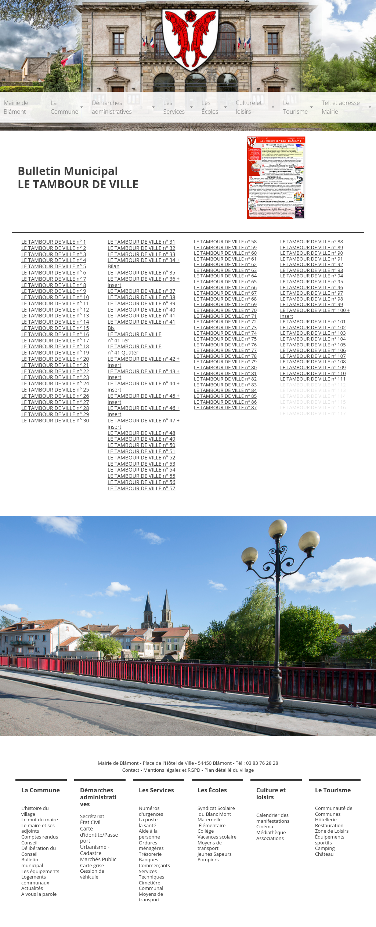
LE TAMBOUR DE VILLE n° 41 (141, 315)
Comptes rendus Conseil (39, 839)
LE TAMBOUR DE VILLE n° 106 (313, 350)
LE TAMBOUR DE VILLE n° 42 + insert (144, 361)
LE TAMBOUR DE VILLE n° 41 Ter (135, 337)
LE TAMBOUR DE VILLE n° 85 (225, 396)
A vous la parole (39, 894)
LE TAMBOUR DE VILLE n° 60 (225, 253)
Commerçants (154, 865)
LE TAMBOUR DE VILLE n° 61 (225, 258)
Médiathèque (271, 832)
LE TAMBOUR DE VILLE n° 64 (225, 275)
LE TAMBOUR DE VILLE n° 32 (141, 247)
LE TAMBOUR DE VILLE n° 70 (225, 310)
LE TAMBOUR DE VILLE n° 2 (53, 247)
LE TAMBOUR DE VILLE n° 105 (313, 344)
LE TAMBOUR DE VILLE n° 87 (225, 407)
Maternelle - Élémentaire (211, 822)
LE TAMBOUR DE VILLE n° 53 (141, 463)
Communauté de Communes (333, 811)
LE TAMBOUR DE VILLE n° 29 (55, 414)
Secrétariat (92, 816)
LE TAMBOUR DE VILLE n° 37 (141, 290)
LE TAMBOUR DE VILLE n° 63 (225, 270)
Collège (206, 831)
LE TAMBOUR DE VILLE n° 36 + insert (144, 281)
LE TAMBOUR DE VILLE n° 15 (55, 327)
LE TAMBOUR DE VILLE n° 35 (141, 272)
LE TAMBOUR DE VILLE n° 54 (141, 469)
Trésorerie (150, 854)
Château (324, 854)
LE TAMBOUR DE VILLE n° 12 (55, 309)
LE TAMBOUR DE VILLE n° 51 (141, 451)
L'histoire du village (35, 811)
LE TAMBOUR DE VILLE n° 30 (55, 420)
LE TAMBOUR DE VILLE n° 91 (311, 258)
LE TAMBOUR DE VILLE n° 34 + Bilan (144, 263)
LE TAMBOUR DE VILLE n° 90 (311, 253)
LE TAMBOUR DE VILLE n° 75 (225, 338)
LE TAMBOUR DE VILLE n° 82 (225, 378)
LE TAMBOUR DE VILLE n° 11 (55, 303)
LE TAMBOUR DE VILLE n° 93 (311, 270)
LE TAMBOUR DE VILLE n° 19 (55, 352)
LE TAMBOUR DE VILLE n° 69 (225, 304)
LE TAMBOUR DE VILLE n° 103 (313, 333)
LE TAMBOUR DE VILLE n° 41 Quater (135, 349)
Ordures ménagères (151, 845)
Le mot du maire (39, 819)
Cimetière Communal (151, 885)
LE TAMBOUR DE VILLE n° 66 (225, 287)
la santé (147, 825)
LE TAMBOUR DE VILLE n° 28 (55, 407)
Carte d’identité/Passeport (99, 834)
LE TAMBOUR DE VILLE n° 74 (225, 333)
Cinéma (264, 826)
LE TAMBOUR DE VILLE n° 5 (53, 266)
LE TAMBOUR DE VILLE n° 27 (55, 402)
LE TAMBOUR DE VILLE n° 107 (313, 356)
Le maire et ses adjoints (38, 828)
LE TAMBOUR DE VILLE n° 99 (311, 304)
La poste (148, 819)
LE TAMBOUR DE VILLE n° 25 (55, 389)
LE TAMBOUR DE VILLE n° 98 (311, 298)
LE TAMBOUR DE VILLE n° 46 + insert (144, 411)
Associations (270, 838)
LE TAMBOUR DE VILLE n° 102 (313, 327)
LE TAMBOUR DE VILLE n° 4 (53, 260)
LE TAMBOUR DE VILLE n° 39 (141, 303)
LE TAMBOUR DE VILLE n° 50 (141, 444)
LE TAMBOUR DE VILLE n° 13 (55, 315)
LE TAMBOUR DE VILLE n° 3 (53, 254)
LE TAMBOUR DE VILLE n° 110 (313, 373)
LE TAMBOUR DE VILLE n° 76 (225, 344)
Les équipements (40, 871)
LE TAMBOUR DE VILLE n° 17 (55, 340)
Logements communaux (35, 879)
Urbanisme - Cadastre (94, 850)
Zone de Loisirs (331, 831)
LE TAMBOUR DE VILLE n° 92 (311, 264)
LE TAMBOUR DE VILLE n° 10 (55, 297)
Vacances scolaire (217, 836)
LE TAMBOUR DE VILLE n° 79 (225, 361)
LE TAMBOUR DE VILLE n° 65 (225, 281)
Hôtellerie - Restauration (329, 822)
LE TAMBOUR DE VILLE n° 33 (141, 254)
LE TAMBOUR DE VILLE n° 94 (311, 275)
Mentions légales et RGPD (171, 770)
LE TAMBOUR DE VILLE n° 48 (141, 432)
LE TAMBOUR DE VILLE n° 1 (53, 241)
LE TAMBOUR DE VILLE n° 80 (225, 367)
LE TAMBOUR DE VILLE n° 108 (313, 361)
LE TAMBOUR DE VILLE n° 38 (141, 297)
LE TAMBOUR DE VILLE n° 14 (55, 321)
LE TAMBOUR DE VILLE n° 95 (311, 281)
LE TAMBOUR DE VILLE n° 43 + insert (144, 374)
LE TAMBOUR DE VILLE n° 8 (53, 284)
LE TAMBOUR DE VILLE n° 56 (141, 482)
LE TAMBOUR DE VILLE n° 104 (313, 338)
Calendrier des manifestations (272, 818)
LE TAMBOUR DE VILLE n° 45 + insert (144, 399)
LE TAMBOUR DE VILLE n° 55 (141, 475)
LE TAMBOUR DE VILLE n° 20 (55, 358)
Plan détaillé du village (229, 770)
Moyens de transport (151, 897)
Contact (131, 770)
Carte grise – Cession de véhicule (94, 871)
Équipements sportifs (329, 839)
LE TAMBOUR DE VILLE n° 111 (313, 378)
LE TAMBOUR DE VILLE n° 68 (225, 298)
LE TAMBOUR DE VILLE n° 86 (225, 402)
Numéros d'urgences (151, 811)
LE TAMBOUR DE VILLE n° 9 (53, 290)
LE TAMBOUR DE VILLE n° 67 (225, 293)
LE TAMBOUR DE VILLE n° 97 (311, 293)
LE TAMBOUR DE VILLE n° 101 (313, 321)
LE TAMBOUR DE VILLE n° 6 (53, 272)
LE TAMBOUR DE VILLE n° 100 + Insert (315, 313)
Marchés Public (98, 859)
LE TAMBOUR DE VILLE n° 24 (55, 383)
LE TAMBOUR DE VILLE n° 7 (53, 278)
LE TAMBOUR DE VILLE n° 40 (141, 309)
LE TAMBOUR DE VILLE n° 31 (141, 241)
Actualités (32, 888)
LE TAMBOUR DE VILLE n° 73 (225, 327)
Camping (325, 848)
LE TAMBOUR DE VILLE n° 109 (313, 367)
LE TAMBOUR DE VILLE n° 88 (311, 241)
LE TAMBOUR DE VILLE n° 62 (225, 264)
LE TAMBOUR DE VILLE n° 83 (225, 384)
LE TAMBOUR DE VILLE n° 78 (225, 356)
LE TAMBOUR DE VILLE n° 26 (55, 395)
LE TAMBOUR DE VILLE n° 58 (225, 241)
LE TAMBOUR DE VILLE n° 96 (311, 287)
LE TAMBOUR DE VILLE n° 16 (55, 334)
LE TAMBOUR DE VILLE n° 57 (141, 488)
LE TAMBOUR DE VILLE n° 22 (55, 371)
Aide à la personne (149, 834)
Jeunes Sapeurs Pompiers (215, 857)
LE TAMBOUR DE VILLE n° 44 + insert (144, 386)
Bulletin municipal (32, 862)
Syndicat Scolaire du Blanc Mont (216, 811)
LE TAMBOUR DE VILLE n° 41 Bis (141, 324)
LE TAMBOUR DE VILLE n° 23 (55, 377)
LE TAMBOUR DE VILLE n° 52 (141, 457)
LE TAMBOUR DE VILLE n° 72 (225, 321)
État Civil (91, 822)
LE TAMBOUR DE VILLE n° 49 (141, 438)
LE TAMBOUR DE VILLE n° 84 (225, 390)
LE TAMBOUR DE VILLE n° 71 (225, 316)
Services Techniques (151, 874)
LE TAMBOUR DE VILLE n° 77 (225, 350)
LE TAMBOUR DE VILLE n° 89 (311, 247)
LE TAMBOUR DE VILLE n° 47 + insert (144, 423)
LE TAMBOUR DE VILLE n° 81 (225, 373)
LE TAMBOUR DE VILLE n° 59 (225, 247)
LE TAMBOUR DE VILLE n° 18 (55, 346)
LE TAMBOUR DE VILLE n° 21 (55, 364)
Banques (148, 859)
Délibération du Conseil (38, 851)
